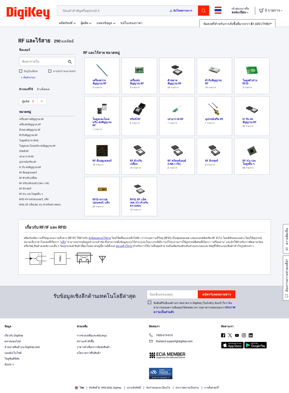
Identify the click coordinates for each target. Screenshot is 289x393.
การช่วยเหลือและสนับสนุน (92, 335)
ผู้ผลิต (84, 23)
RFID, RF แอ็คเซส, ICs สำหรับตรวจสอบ (40, 205)
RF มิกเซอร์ (25, 188)
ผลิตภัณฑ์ (66, 23)
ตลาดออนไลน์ (12, 341)
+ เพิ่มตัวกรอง (28, 77)
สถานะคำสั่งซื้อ (85, 341)
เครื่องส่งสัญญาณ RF (30, 124)
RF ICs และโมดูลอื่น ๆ (31, 194)
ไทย (79, 387)
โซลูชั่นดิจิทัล (11, 358)
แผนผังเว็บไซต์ (13, 352)
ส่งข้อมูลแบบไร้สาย (100, 238)
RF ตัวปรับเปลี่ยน (28, 178)
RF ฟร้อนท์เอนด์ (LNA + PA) (34, 183)
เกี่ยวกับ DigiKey (13, 335)
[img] (28, 13)
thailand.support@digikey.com (171, 342)
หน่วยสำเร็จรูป (124, 246)
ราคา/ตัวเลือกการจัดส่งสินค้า (93, 347)
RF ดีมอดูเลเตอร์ (28, 172)
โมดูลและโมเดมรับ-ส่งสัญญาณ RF (37, 146)
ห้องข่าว (9, 364)
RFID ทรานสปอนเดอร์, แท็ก (34, 199)
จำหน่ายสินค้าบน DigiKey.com (22, 347)
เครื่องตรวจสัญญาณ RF (31, 119)
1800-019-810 (161, 336)
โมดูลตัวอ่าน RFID (28, 140)
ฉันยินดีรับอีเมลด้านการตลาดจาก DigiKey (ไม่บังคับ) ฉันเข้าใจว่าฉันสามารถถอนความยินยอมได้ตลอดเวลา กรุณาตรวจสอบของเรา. (194, 307)
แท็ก (63, 242)
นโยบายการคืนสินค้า (89, 352)
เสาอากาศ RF (26, 156)
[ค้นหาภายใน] (43, 61)
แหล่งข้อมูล (104, 23)
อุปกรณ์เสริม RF (27, 162)
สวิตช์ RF (24, 151)
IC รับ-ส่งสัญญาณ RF (30, 167)
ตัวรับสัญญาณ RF (28, 135)
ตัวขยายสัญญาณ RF (29, 130)
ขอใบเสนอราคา (131, 23)
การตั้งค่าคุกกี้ (211, 387)
